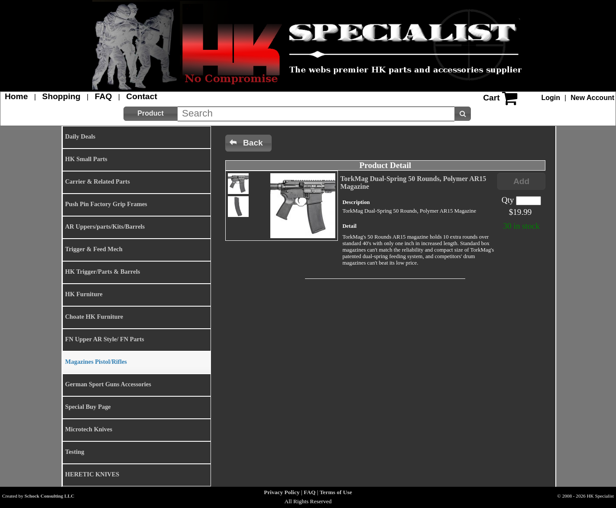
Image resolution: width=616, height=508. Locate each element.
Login (551, 97)
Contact (141, 96)
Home (16, 96)
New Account (592, 97)
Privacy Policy (281, 492)
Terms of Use (336, 492)
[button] (150, 114)
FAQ (103, 96)
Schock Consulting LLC (50, 495)
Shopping (61, 96)
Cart (491, 97)
